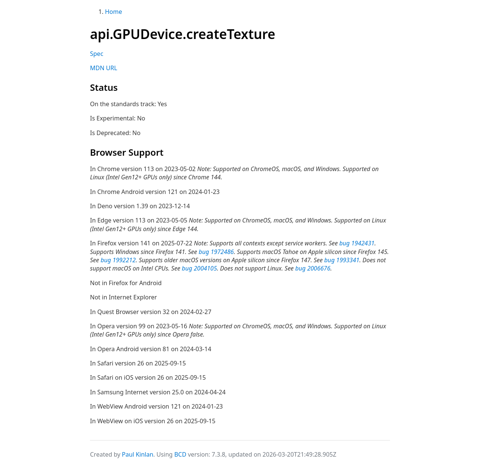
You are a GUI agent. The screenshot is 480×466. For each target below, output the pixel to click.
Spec (96, 54)
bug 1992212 (118, 260)
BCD (180, 454)
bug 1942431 (357, 243)
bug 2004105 (199, 268)
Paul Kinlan (137, 454)
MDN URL (103, 68)
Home (113, 12)
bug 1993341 (342, 260)
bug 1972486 (216, 252)
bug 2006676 (312, 268)
